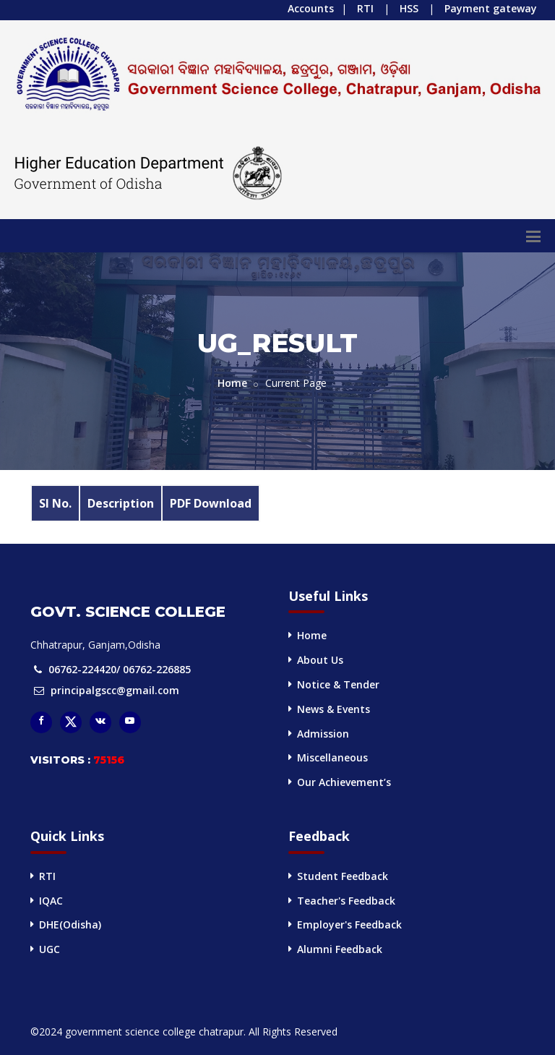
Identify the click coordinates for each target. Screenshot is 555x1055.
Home (232, 383)
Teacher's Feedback (346, 900)
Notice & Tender (338, 684)
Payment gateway (490, 8)
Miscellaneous (332, 757)
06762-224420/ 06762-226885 (119, 669)
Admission (323, 733)
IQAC (51, 900)
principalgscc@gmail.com (115, 690)
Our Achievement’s (344, 782)
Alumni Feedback (339, 949)
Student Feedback (342, 876)
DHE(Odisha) (70, 924)
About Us (320, 660)
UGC (49, 949)
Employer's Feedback (349, 924)
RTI (365, 8)
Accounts (311, 8)
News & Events (333, 709)
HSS (409, 8)
